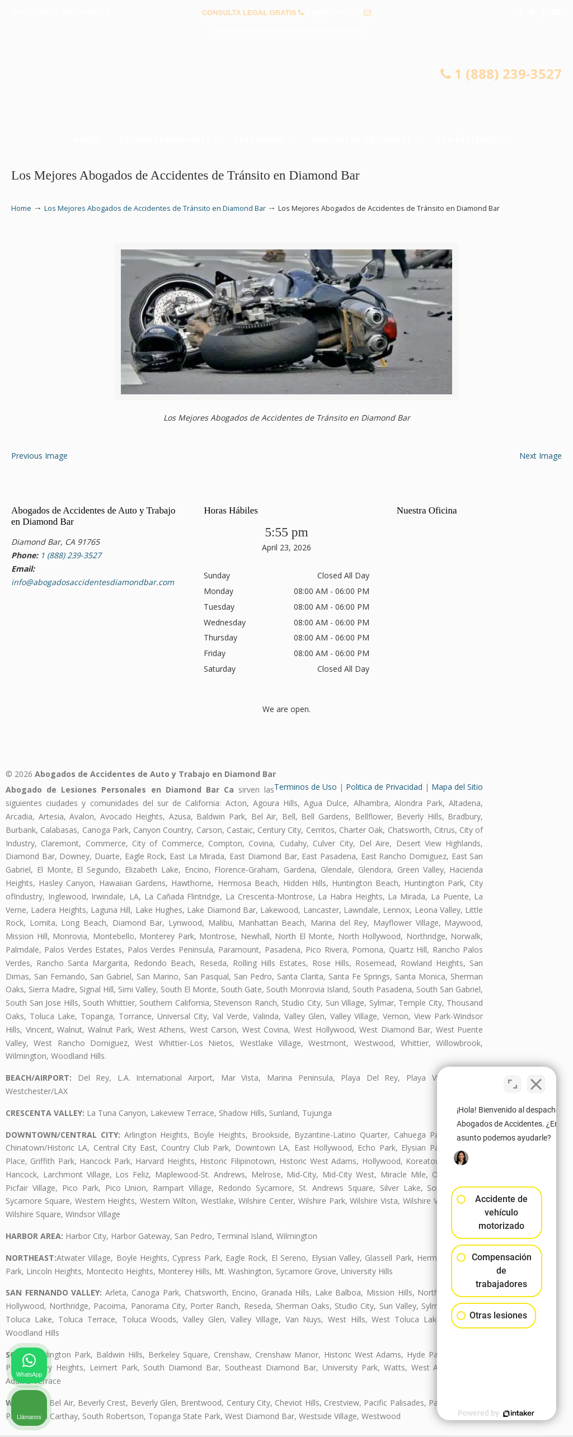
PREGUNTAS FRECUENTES (62, 12)
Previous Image (39, 457)
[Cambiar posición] (513, 1080)
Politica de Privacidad (384, 788)
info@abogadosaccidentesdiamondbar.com (286, 30)
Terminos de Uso (305, 788)
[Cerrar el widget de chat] (536, 1080)
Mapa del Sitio (457, 788)
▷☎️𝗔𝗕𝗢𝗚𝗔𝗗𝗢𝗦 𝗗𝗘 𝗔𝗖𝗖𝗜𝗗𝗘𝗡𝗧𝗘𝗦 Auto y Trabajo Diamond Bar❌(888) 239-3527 (286, 87)
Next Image (540, 457)
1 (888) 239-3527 (334, 12)
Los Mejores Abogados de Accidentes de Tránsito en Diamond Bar (155, 208)
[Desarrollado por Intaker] (478, 1413)
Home (21, 208)
